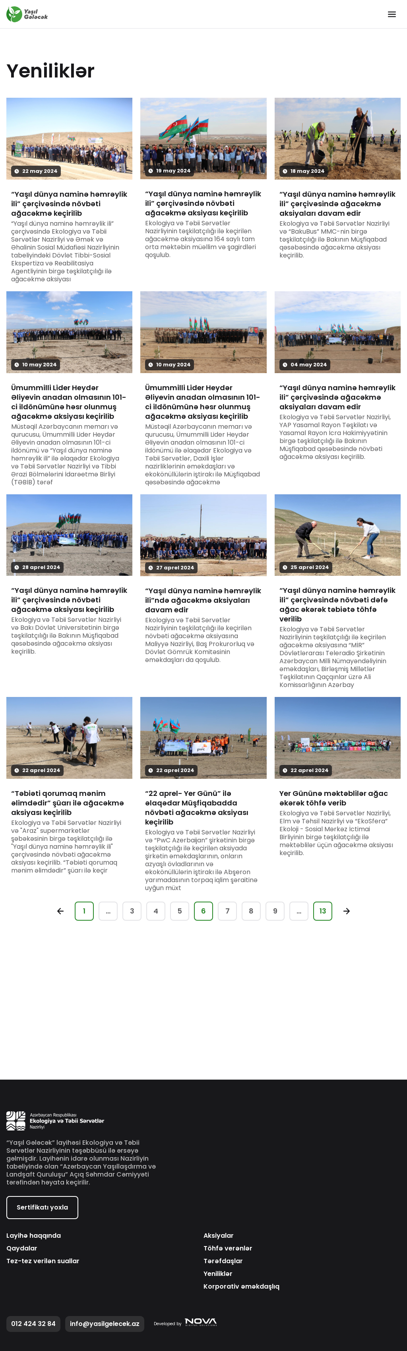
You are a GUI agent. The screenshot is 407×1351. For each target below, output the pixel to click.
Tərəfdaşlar (223, 1261)
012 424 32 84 (33, 1323)
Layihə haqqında (33, 1236)
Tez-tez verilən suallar (42, 1261)
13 (323, 911)
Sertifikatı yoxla (42, 1207)
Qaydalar (21, 1248)
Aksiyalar (219, 1236)
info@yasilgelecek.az (105, 1323)
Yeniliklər (218, 1274)
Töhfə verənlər (228, 1248)
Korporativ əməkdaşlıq (241, 1287)
